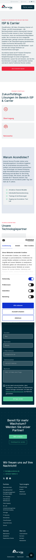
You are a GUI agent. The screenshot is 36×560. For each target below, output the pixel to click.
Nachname (7, 343)
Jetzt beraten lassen (18, 69)
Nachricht (7, 370)
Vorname (6, 334)
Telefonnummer (9, 361)
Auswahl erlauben (18, 311)
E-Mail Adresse (9, 352)
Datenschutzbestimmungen (15, 393)
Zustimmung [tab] (6, 245)
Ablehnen (18, 318)
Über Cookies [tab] (29, 245)
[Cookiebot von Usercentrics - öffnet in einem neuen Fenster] (25, 240)
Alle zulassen (18, 305)
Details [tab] (17, 245)
